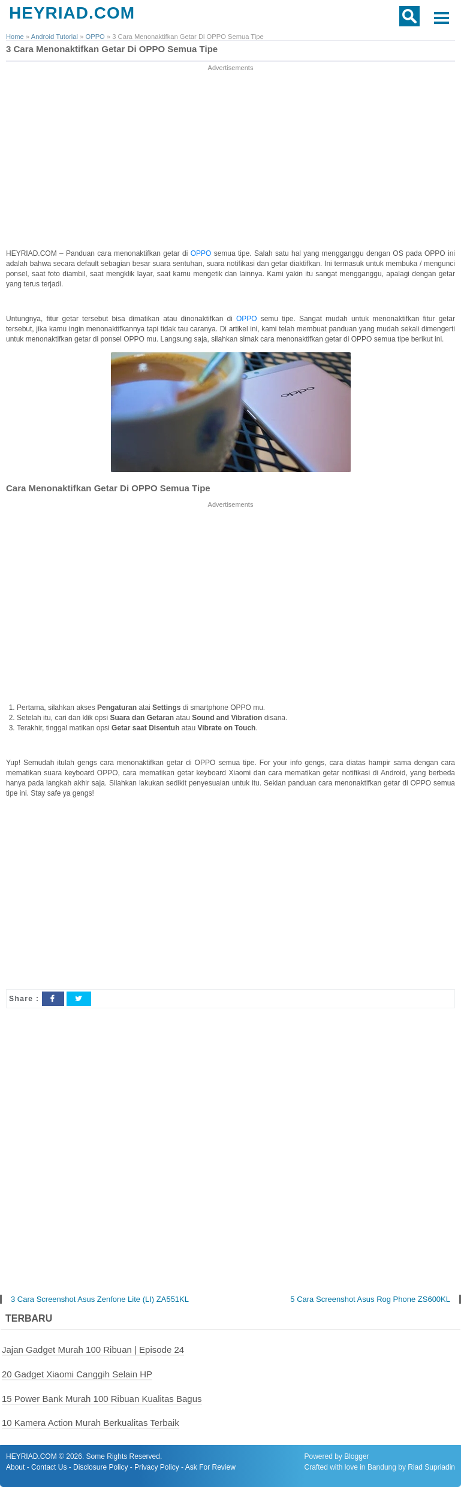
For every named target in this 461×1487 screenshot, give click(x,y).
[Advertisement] (231, 157)
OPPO (202, 253)
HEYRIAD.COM (72, 13)
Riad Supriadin (431, 1467)
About (15, 1467)
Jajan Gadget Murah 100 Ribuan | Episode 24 (93, 1349)
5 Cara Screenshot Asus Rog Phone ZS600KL (370, 1299)
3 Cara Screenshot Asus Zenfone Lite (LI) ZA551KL (100, 1299)
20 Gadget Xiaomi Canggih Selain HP (77, 1374)
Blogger (356, 1456)
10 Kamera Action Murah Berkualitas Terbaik (90, 1423)
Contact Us (49, 1467)
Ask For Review (210, 1467)
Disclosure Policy (100, 1467)
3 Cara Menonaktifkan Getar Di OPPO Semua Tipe (112, 49)
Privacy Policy (156, 1467)
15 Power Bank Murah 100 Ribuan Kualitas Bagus (102, 1399)
